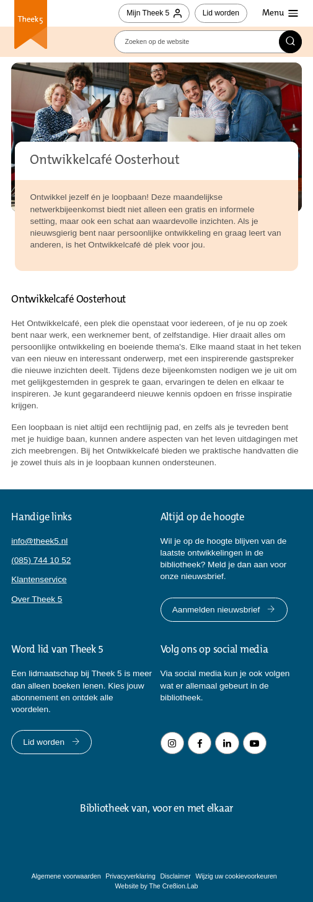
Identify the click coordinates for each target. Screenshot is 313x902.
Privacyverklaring (130, 876)
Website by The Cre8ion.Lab (156, 886)
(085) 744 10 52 (41, 560)
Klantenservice (38, 579)
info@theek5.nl (39, 541)
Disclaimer (175, 876)
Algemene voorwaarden (66, 876)
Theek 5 (30, 25)
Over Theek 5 (36, 599)
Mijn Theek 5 (154, 13)
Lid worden (221, 13)
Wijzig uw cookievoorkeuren (235, 876)
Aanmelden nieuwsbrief (224, 609)
